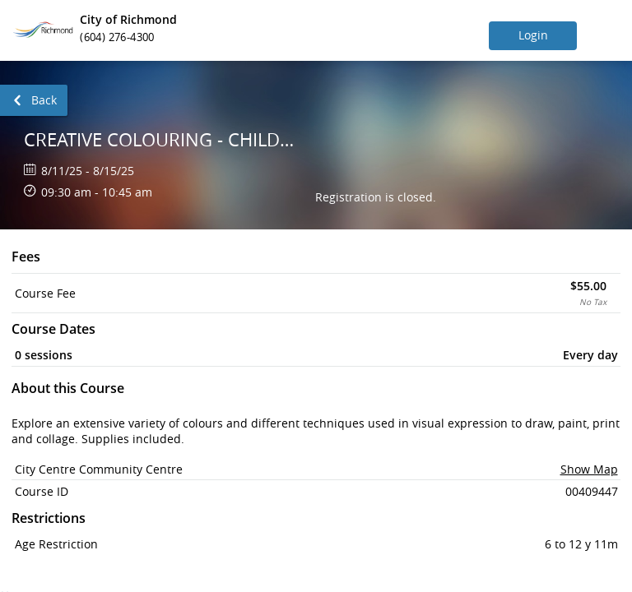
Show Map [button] (589, 469)
